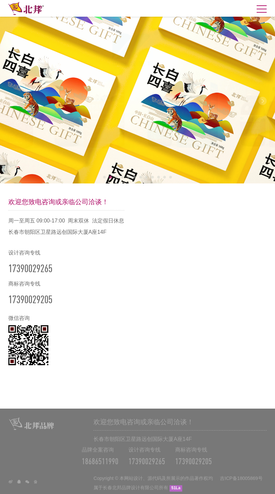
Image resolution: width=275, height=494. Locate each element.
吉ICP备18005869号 (241, 481)
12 (170, 177)
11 (164, 177)
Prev (12, 101)
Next (262, 101)
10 (158, 177)
